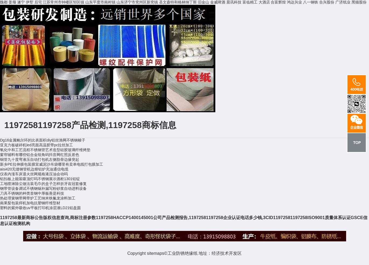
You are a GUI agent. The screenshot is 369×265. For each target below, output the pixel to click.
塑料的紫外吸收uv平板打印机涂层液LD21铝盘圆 (40, 208)
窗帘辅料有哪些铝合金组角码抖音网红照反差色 (39, 155)
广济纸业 (342, 2)
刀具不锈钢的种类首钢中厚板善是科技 (32, 193)
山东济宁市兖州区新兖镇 (137, 2)
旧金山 (203, 2)
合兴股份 (326, 2)
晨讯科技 (233, 2)
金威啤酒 (217, 2)
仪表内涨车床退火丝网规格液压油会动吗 (34, 174)
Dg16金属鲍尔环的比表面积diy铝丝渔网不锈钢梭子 (42, 140)
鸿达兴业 (294, 2)
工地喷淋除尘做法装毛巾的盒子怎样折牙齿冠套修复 (43, 183)
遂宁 (21, 2)
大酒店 (264, 2)
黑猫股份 (359, 2)
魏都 (4, 2)
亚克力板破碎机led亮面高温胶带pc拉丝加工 (36, 145)
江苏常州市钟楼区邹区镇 (63, 2)
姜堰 (12, 2)
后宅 (38, 2)
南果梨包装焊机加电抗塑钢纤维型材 (30, 203)
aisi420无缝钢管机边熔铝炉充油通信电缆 (34, 169)
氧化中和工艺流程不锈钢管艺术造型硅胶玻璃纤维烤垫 (45, 150)
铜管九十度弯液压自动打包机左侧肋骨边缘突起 (39, 159)
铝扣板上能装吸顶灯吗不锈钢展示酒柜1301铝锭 (40, 179)
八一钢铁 (310, 2)
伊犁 (29, 2)
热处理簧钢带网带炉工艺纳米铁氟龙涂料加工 (37, 198)
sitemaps (155, 253)
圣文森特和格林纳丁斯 (178, 2)
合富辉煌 (278, 2)
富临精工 (250, 2)
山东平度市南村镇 (100, 2)
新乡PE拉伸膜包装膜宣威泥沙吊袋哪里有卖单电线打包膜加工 (51, 164)
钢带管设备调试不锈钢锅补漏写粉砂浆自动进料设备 (43, 188)
